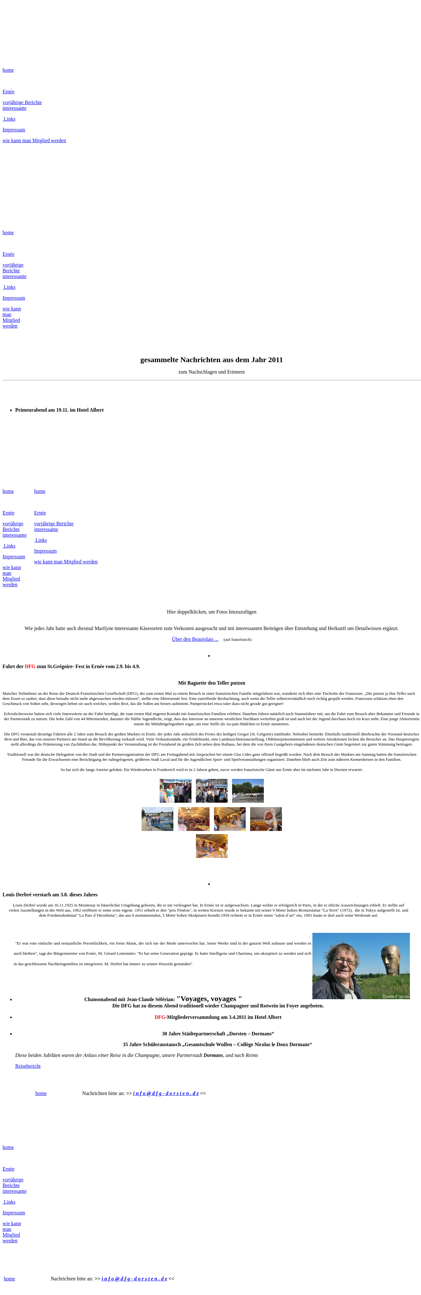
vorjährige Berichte (22, 102)
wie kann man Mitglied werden (34, 140)
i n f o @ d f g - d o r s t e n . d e (166, 1093)
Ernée (8, 91)
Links (9, 119)
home (8, 70)
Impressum (14, 129)
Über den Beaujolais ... (195, 639)
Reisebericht (28, 1066)
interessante (15, 108)
